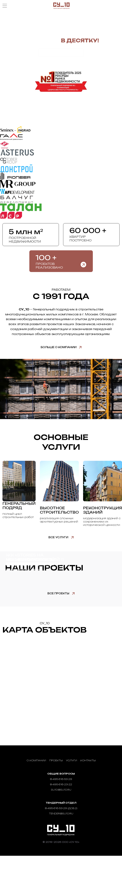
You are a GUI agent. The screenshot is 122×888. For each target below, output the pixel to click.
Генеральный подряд (19, 505)
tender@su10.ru (61, 813)
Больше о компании (58, 347)
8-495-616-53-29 (61, 779)
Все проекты (58, 593)
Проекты (56, 760)
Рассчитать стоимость (61, 52)
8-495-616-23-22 (61, 784)
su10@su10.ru (61, 789)
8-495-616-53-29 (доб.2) (61, 808)
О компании (36, 760)
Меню (4, 5)
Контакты (88, 760)
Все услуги (58, 537)
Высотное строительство (59, 510)
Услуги (71, 760)
